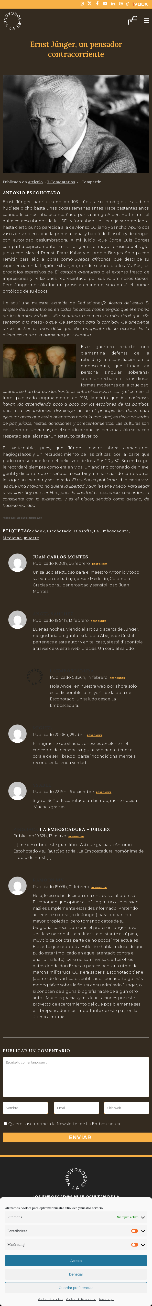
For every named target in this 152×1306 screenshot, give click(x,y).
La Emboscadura (111, 530)
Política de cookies (50, 1299)
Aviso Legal (106, 1299)
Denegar (76, 1274)
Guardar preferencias (76, 1288)
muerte (31, 537)
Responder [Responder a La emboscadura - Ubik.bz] (76, 836)
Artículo (35, 181)
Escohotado (59, 530)
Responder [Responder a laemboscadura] (117, 678)
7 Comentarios (61, 181)
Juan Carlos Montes (60, 557)
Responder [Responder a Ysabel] (103, 792)
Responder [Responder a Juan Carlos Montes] (100, 564)
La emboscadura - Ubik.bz (75, 829)
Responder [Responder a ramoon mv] (99, 887)
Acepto (76, 1261)
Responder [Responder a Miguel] (94, 735)
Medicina (12, 537)
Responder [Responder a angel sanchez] (98, 621)
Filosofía (83, 530)
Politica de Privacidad (81, 1299)
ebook (38, 530)
